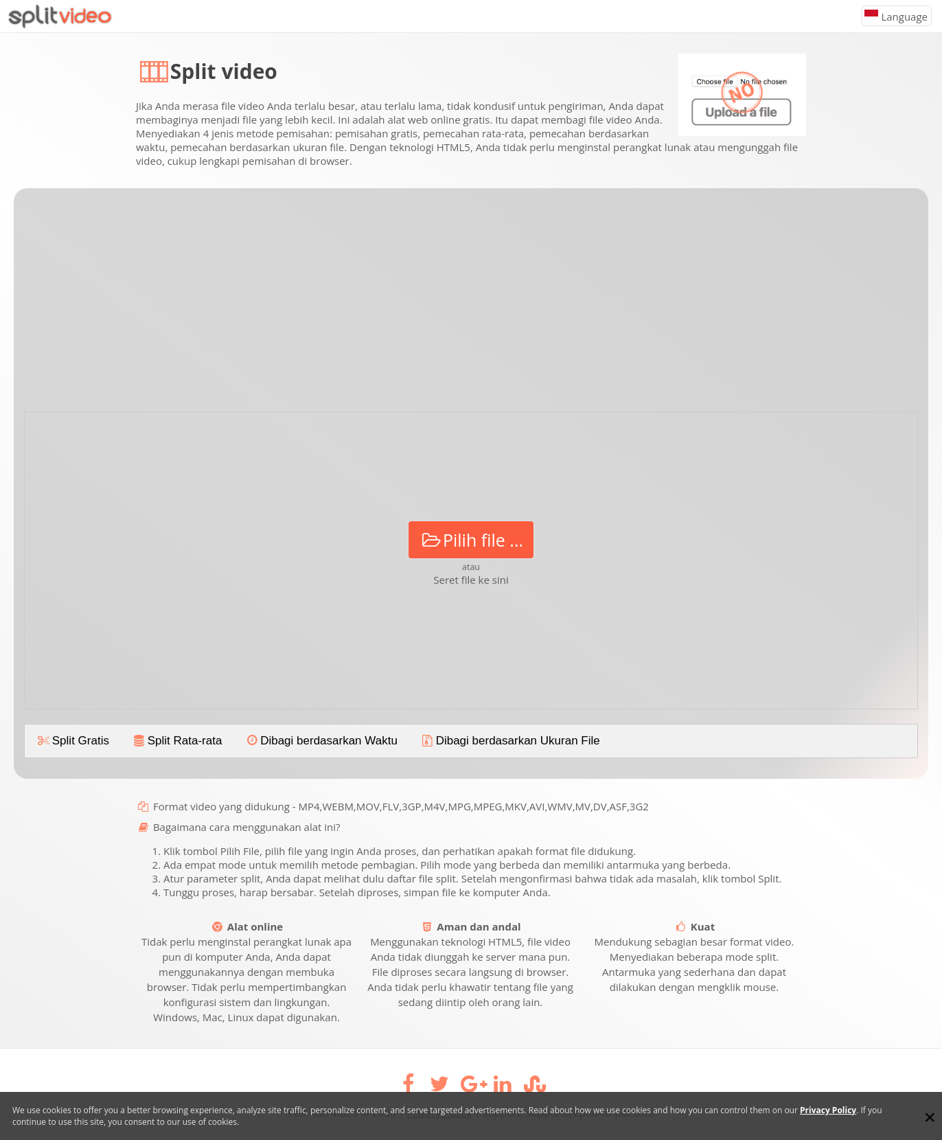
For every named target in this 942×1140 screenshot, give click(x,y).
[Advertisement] (471, 305)
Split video (223, 71)
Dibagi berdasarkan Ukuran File (510, 740)
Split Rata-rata (176, 740)
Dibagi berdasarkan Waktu (320, 740)
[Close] (929, 1117)
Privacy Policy (828, 1110)
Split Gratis (72, 740)
